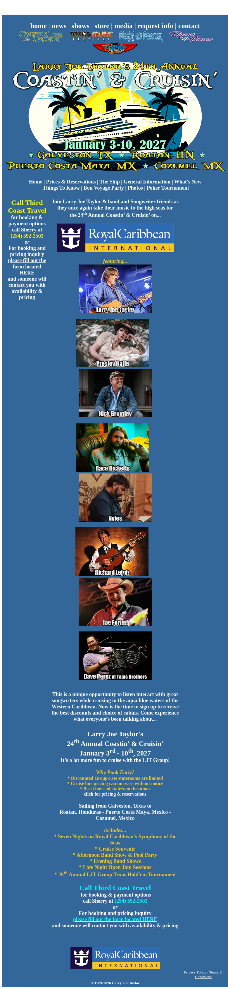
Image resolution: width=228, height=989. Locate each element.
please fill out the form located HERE (27, 266)
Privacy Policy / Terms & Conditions (203, 974)
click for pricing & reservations (115, 793)
